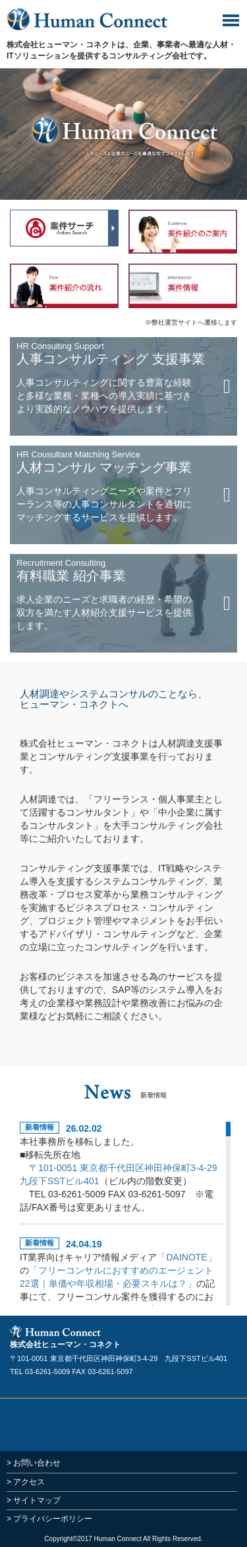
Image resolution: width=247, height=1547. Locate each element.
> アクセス (26, 1482)
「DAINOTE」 (186, 1257)
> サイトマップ (34, 1500)
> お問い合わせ (34, 1462)
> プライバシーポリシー (49, 1518)
